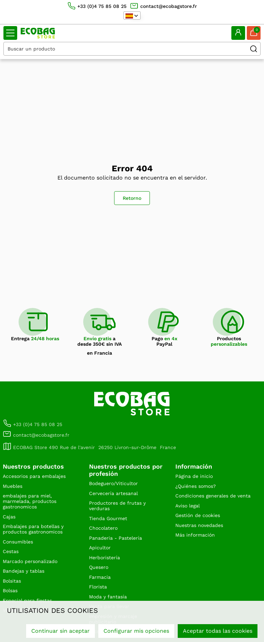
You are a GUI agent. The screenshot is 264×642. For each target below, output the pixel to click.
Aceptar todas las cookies (217, 631)
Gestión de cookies (197, 515)
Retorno (132, 198)
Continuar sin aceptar (60, 631)
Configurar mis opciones (136, 631)
